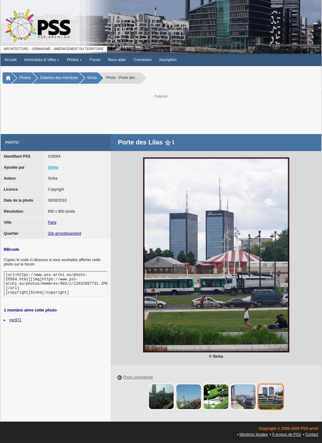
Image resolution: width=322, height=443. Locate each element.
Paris (52, 222)
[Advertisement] (161, 113)
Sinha (92, 78)
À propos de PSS (286, 434)
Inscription (168, 60)
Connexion (143, 60)
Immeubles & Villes (41, 60)
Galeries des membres (59, 78)
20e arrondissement (64, 233)
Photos (74, 60)
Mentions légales (253, 434)
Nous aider (117, 60)
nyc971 (15, 320)
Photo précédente (138, 377)
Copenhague (310, 47)
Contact (311, 434)
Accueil (10, 60)
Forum (95, 60)
